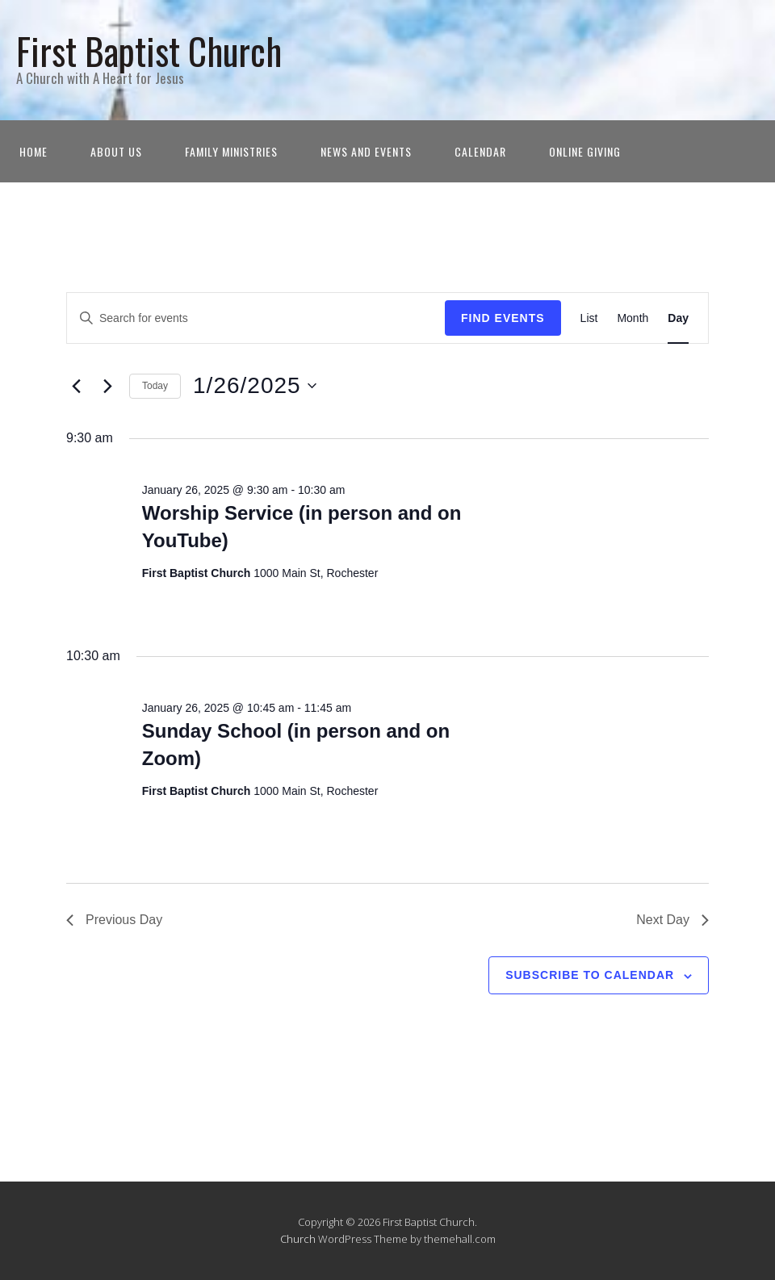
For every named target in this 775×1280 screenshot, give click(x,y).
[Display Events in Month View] (632, 318)
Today (155, 385)
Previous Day (114, 920)
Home (33, 151)
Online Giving (585, 151)
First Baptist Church (149, 50)
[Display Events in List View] (589, 318)
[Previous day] (76, 385)
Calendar (480, 151)
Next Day (672, 920)
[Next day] (107, 385)
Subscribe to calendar (589, 974)
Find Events (503, 318)
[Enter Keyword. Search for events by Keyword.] (256, 318)
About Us (116, 151)
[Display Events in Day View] (678, 318)
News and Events (366, 151)
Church (298, 1239)
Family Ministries (231, 151)
